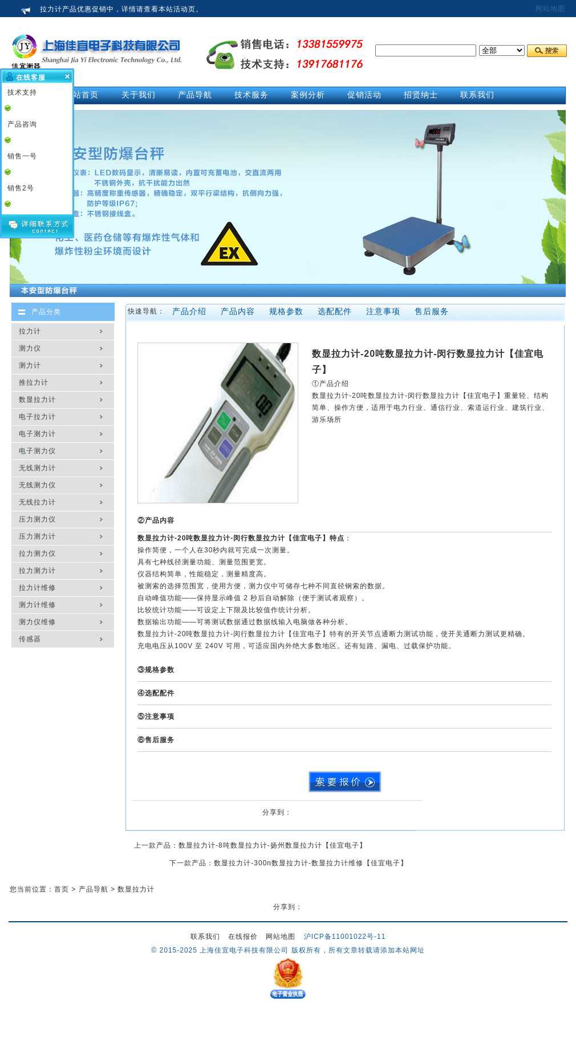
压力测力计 (37, 536)
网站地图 (550, 9)
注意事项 (383, 311)
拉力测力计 (37, 571)
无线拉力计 (37, 502)
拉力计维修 (37, 588)
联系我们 (205, 937)
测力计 (30, 365)
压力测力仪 (37, 519)
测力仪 (30, 348)
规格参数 (286, 311)
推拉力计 (33, 382)
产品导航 (93, 889)
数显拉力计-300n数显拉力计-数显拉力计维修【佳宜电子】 (311, 863)
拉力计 (30, 331)
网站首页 (81, 94)
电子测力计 (37, 434)
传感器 (30, 639)
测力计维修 (37, 605)
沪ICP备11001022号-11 (345, 937)
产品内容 (238, 311)
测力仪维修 (37, 622)
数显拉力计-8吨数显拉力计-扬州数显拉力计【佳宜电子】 (273, 845)
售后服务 (432, 311)
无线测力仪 (37, 485)
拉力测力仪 (37, 553)
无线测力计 (37, 468)
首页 (61, 889)
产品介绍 (189, 311)
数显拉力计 (37, 400)
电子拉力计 (37, 417)
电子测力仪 (37, 451)
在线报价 (243, 937)
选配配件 (335, 311)
